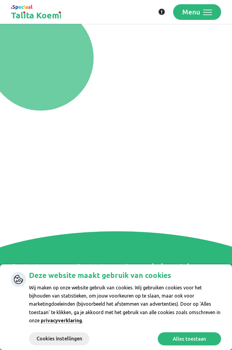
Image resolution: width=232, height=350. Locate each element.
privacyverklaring (61, 320)
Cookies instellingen (59, 338)
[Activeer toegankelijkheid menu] (162, 12)
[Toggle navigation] (197, 12)
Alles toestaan (189, 339)
